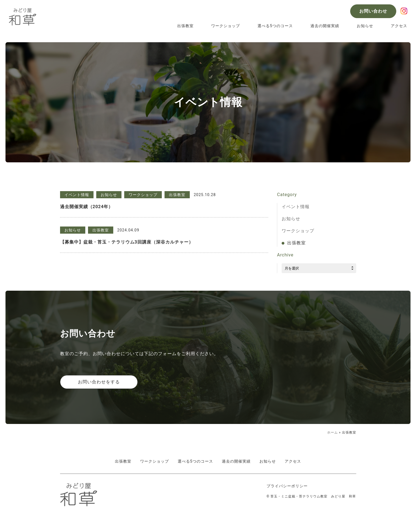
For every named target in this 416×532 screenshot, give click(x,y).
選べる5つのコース (275, 26)
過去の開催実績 (324, 26)
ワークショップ (225, 26)
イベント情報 (296, 206)
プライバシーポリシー (287, 486)
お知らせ (365, 26)
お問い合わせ (373, 11)
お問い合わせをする (99, 381)
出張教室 (185, 26)
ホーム (332, 432)
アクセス (399, 26)
